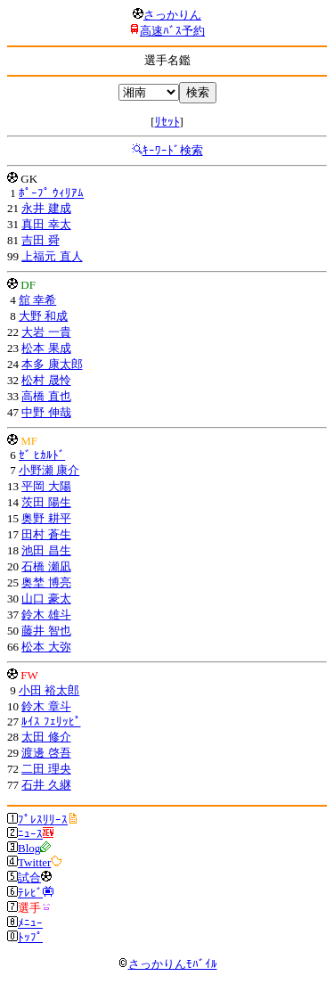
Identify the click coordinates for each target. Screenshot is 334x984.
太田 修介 (45, 736)
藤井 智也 (45, 630)
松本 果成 (45, 348)
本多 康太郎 (51, 364)
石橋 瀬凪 (45, 566)
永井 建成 (45, 208)
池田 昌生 (45, 550)
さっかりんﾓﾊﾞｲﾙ (167, 964)
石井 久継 (45, 784)
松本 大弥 (45, 646)
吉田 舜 (40, 240)
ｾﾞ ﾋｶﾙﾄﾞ (42, 455)
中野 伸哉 (45, 412)
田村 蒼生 (45, 534)
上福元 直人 (51, 256)
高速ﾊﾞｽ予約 (172, 30)
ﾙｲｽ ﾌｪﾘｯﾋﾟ (50, 721)
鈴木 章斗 (45, 706)
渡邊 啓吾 (45, 752)
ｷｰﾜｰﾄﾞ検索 (173, 150)
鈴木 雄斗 (45, 614)
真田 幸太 (45, 224)
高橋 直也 (45, 396)
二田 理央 (45, 768)
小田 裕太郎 (49, 690)
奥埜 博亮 (45, 582)
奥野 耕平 (45, 518)
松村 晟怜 (45, 380)
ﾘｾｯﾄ (167, 121)
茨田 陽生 (45, 502)
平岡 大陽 (45, 486)
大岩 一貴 (45, 332)
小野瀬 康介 (49, 470)
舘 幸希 (37, 300)
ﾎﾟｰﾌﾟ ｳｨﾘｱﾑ (51, 193)
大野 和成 (43, 316)
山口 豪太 (45, 598)
